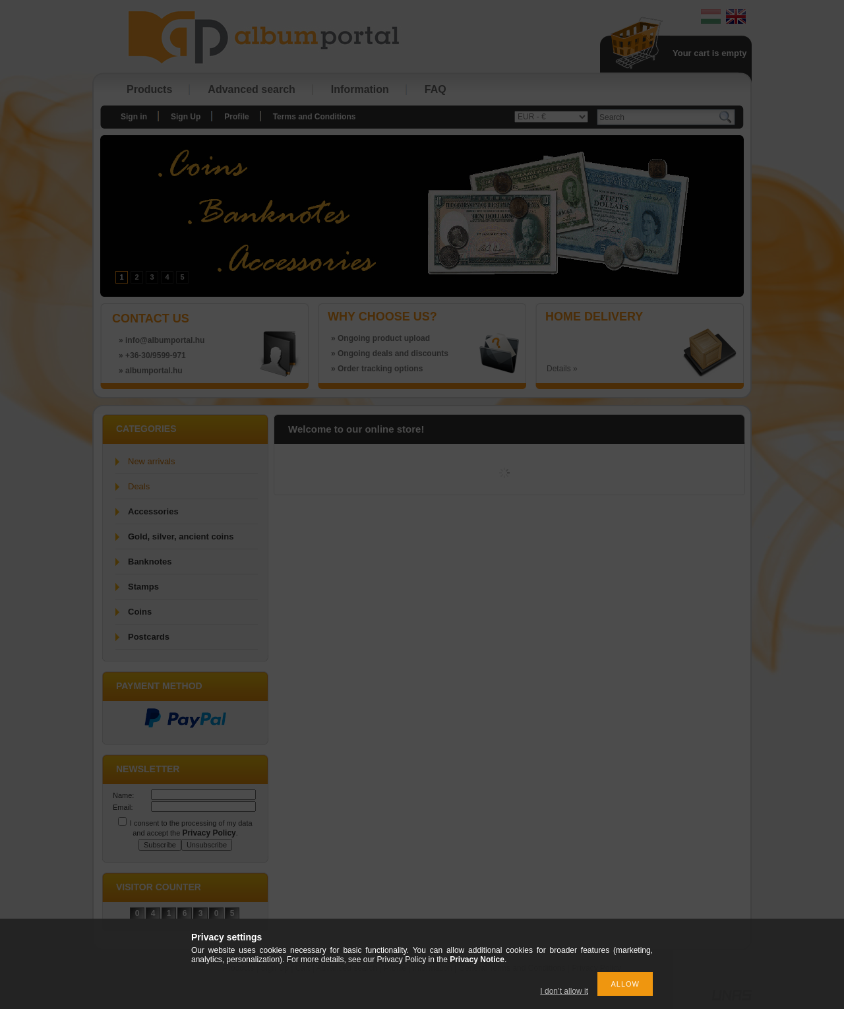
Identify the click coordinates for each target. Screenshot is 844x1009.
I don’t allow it (564, 991)
